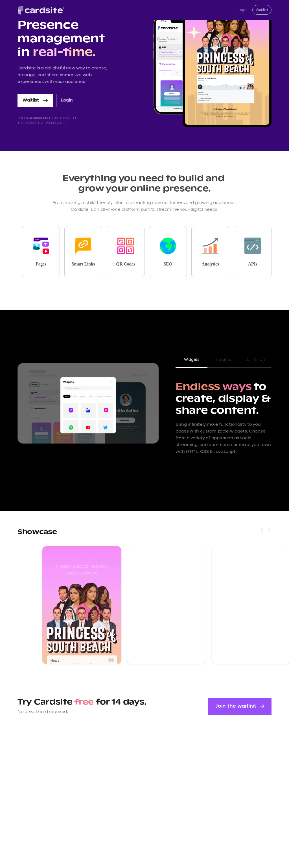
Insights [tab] (223, 360)
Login (242, 10)
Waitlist (262, 10)
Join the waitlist (240, 706)
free (85, 702)
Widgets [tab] (191, 360)
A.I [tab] (255, 360)
